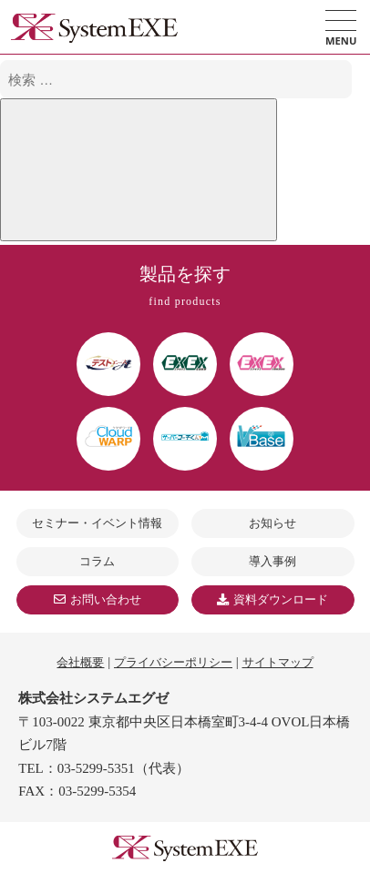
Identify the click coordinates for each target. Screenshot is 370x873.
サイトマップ (277, 662)
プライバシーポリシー (173, 662)
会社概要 (80, 662)
